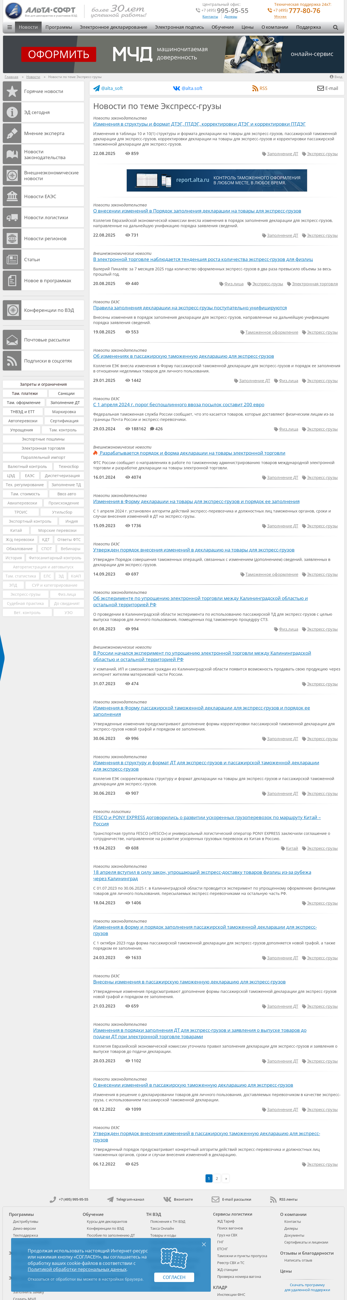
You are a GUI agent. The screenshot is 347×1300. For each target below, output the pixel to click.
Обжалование (19, 548)
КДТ (46, 539)
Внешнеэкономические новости (51, 175)
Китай (16, 530)
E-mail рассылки (231, 1199)
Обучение (223, 27)
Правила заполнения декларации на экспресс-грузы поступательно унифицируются (190, 307)
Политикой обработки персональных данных (77, 1269)
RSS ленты (284, 1199)
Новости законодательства (44, 154)
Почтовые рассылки (47, 339)
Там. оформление (23, 402)
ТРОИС (20, 512)
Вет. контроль (27, 612)
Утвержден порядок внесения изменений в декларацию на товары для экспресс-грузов (194, 550)
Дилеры (230, 16)
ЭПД (13, 585)
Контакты (210, 16)
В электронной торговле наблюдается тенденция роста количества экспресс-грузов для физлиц (203, 259)
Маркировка (64, 411)
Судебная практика (25, 603)
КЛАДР (220, 1287)
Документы (294, 1235)
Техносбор (69, 466)
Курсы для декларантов (107, 1221)
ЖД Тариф (225, 1221)
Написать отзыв (298, 1260)
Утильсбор (62, 512)
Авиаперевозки (22, 503)
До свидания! (67, 603)
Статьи (32, 259)
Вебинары (70, 548)
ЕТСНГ (222, 1248)
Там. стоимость (25, 493)
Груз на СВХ (227, 1234)
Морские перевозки (57, 530)
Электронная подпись (179, 27)
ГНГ (220, 1241)
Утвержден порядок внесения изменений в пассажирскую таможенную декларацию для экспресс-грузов (206, 1136)
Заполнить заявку (28, 1291)
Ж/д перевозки (20, 539)
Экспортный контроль (30, 521)
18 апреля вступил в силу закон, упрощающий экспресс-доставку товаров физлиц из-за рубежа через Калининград (202, 875)
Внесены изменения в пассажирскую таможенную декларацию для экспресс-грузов (189, 981)
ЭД (61, 576)
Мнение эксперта (44, 133)
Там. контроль (63, 430)
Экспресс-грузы (25, 594)
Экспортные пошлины (43, 439)
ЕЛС (47, 576)
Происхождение (64, 503)
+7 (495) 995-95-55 (69, 1199)
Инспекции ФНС (231, 1294)
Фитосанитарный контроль (55, 557)
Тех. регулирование (25, 484)
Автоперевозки (22, 420)
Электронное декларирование (113, 27)
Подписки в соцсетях (48, 361)
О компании (275, 27)
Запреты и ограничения (43, 384)
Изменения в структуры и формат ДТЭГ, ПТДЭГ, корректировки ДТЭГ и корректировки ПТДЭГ (199, 124)
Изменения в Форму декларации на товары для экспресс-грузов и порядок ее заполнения (196, 501)
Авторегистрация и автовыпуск (43, 566)
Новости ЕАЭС (40, 196)
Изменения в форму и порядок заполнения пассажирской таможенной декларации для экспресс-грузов (205, 930)
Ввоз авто (66, 493)
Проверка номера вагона (239, 1276)
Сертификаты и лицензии (306, 1242)
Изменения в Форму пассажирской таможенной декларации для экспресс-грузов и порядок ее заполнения (201, 711)
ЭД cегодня (37, 112)
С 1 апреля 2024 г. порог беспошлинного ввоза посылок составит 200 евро (178, 404)
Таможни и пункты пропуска (242, 1255)
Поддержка (308, 27)
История (14, 557)
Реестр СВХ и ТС (230, 1262)
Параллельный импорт (43, 457)
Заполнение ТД (66, 484)
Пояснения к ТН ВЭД (167, 1221)
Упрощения (21, 430)
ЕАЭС (30, 475)
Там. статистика (21, 576)
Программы (58, 27)
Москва (280, 17)
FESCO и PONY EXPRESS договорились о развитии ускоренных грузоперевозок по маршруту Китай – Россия (207, 820)
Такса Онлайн (162, 1228)
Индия (71, 521)
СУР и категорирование (54, 585)
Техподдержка (25, 1235)
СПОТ (46, 548)
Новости (28, 27)
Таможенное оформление (271, 332)
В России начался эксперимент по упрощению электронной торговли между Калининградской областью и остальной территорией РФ (202, 656)
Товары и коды (163, 1235)
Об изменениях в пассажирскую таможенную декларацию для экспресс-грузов (183, 356)
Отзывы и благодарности (307, 1253)
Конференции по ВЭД (49, 310)
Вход (336, 76)
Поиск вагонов (230, 1228)
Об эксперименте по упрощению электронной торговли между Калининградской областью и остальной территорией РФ (200, 601)
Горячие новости (43, 91)
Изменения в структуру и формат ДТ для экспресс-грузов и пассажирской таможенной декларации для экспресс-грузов (206, 765)
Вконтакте (178, 1199)
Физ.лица (67, 594)
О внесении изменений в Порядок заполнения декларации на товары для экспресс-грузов (197, 211)
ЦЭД (11, 475)
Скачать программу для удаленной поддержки (307, 1287)
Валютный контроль (27, 466)
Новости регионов (45, 238)
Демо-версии (24, 1228)
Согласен (174, 1277)
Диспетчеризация (62, 475)
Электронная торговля (43, 448)
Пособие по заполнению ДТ (111, 1235)
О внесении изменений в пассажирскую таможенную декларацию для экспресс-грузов (193, 1085)
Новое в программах (47, 280)
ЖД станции (227, 1269)
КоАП (76, 576)
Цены (248, 27)
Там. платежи (25, 393)
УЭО (69, 612)
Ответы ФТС (69, 539)
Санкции (66, 393)
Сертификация (64, 420)
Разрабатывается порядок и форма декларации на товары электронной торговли (189, 453)
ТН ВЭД (153, 1214)
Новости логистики (46, 217)
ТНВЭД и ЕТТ (23, 411)
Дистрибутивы (25, 1221)
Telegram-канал (125, 1199)
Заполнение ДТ (65, 402)
